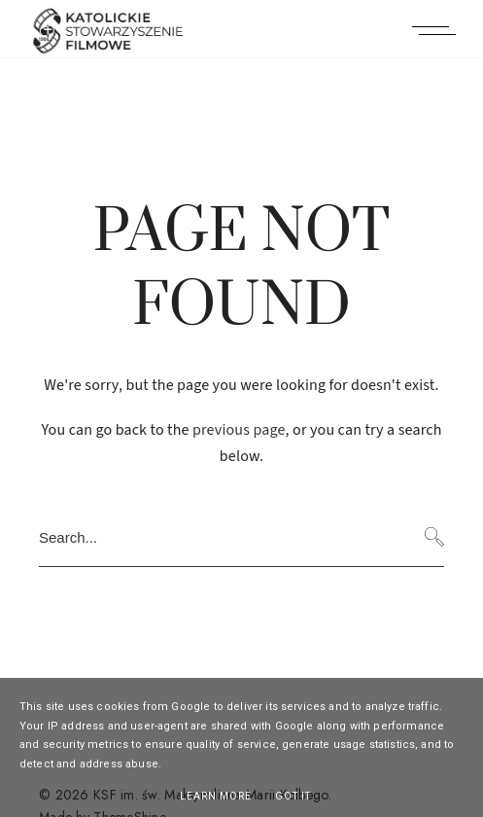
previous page (239, 430)
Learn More (216, 796)
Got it (293, 796)
